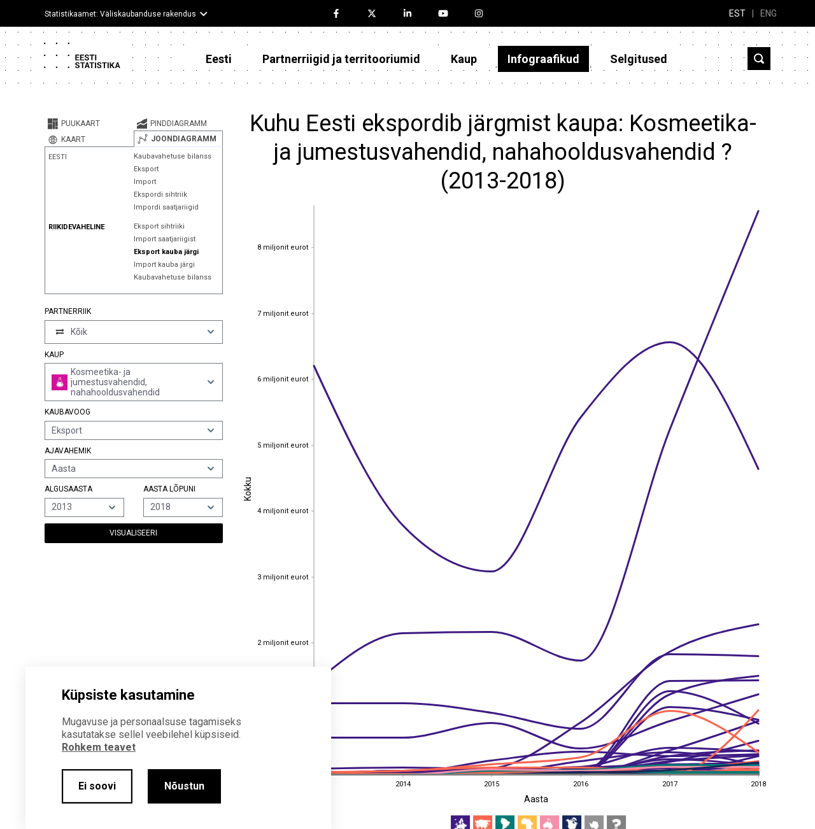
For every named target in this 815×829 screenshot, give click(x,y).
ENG (768, 13)
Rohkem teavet (99, 747)
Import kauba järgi (164, 264)
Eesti (219, 59)
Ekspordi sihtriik (160, 194)
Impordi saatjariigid (166, 207)
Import (145, 182)
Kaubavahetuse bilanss (172, 156)
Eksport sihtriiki (159, 226)
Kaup (464, 59)
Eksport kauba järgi (166, 252)
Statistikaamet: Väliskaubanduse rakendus (120, 14)
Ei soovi (97, 786)
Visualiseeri (133, 532)
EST (737, 13)
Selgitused (638, 59)
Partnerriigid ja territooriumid (341, 59)
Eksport (146, 169)
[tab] (89, 123)
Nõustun (184, 786)
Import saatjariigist (164, 239)
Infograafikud (543, 59)
